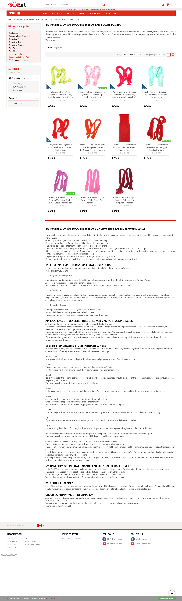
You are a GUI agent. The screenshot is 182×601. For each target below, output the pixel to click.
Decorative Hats (16, 42)
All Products (16, 78)
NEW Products (19, 87)
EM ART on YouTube (112, 544)
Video (116, 13)
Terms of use (11, 544)
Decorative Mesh (16, 45)
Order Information (32, 541)
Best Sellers (18, 90)
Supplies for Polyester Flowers (22, 57)
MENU (14, 13)
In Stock (17, 84)
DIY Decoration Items (18, 60)
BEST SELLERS (79, 13)
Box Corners (15, 33)
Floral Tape (14, 48)
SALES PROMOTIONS (60, 13)
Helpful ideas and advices (71, 539)
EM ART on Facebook (112, 539)
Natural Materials (17, 54)
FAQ (26, 539)
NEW (45, 13)
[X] (8, 598)
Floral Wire (14, 51)
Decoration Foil (16, 39)
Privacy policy (12, 541)
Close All (12, 29)
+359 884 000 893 (107, 9)
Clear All (19, 73)
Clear (36, 78)
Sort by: (118, 55)
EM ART (17, 104)
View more (51, 40)
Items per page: (150, 55)
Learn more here (52, 598)
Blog (107, 13)
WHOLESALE (95, 13)
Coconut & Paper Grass (19, 36)
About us (10, 539)
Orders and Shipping (33, 544)
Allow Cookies (166, 599)
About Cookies (12, 547)
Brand (13, 98)
